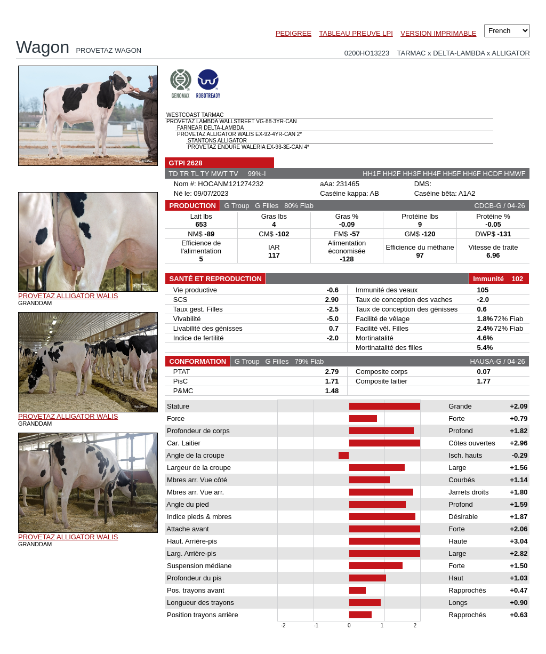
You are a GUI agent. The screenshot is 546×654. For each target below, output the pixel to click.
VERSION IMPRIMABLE (438, 33)
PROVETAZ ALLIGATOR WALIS (68, 296)
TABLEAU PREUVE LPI (355, 33)
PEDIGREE (293, 33)
